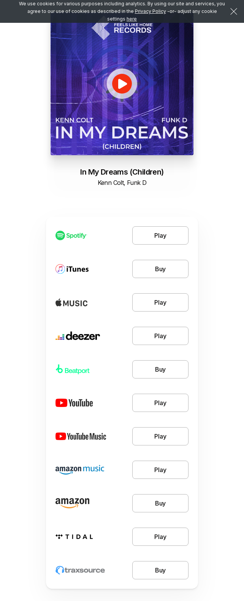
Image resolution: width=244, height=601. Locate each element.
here (132, 19)
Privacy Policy (150, 11)
